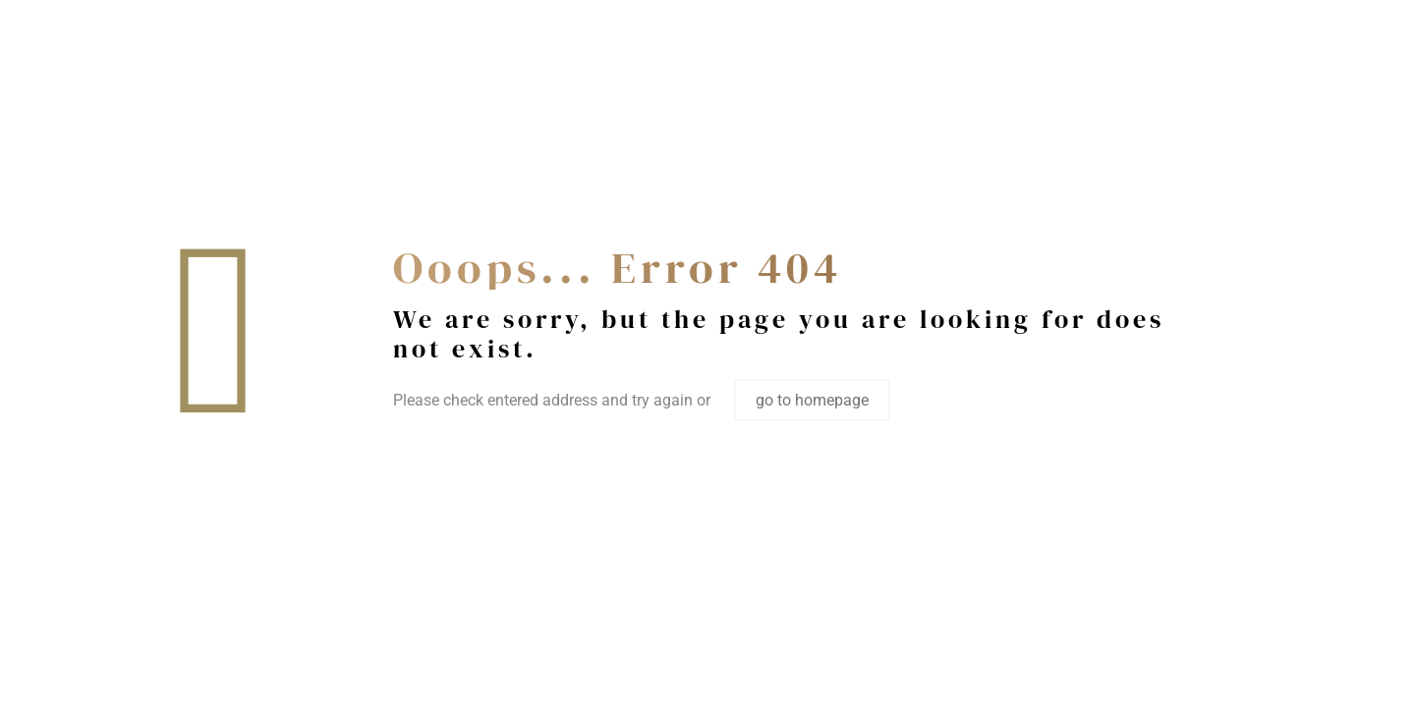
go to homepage (812, 400)
